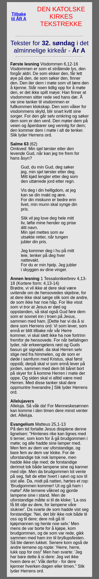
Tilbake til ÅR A (18, 16)
